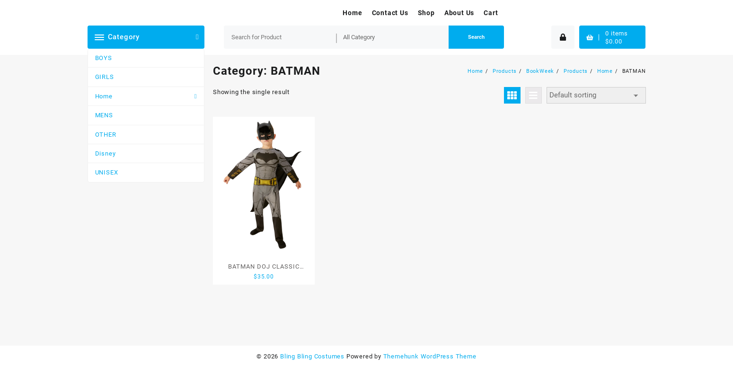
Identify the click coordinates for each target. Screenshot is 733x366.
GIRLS (104, 76)
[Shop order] (596, 95)
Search (476, 37)
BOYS (103, 57)
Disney (105, 153)
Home (104, 96)
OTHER (105, 134)
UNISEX (106, 172)
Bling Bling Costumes (312, 356)
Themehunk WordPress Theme (430, 356)
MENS (104, 115)
